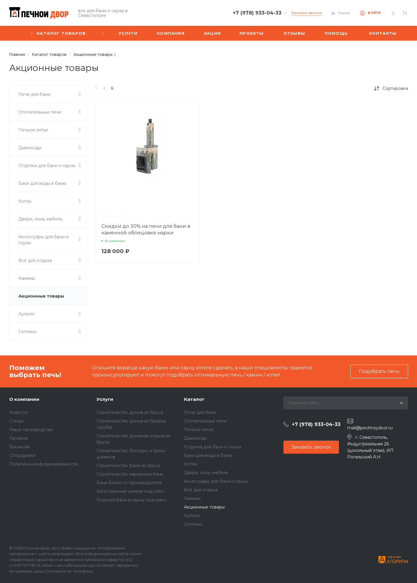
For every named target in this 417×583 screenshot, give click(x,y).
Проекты (18, 438)
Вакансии (19, 446)
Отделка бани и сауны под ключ (131, 500)
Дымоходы (195, 438)
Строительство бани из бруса (128, 465)
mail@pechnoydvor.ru (370, 428)
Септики (193, 524)
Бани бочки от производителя (129, 482)
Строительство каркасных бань (129, 474)
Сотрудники (22, 455)
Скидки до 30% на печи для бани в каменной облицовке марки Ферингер (146, 232)
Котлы (190, 464)
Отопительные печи (205, 421)
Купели (192, 515)
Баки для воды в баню (208, 455)
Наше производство (31, 429)
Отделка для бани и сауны (212, 446)
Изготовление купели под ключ (130, 491)
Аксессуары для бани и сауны (216, 481)
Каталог (194, 399)
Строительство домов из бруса (129, 412)
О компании (24, 399)
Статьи (16, 421)
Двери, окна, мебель (206, 472)
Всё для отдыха (201, 490)
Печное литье (199, 429)
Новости (18, 412)
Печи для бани (200, 412)
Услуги (104, 399)
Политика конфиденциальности (43, 464)
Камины (192, 498)
